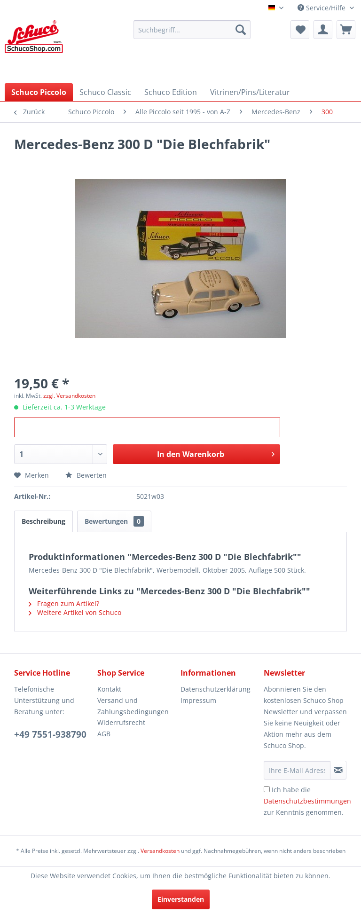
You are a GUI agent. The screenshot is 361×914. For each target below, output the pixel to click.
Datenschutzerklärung (215, 689)
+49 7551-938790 (50, 734)
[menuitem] (192, 29)
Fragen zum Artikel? (64, 603)
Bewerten (86, 475)
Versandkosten (160, 851)
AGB (103, 733)
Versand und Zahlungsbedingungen (133, 706)
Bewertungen (114, 521)
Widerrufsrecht (121, 722)
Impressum (198, 700)
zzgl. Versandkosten (69, 396)
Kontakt (109, 689)
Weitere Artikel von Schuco (75, 612)
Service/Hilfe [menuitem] (322, 7)
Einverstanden (180, 899)
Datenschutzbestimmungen (307, 800)
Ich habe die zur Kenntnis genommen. (307, 801)
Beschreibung (43, 521)
